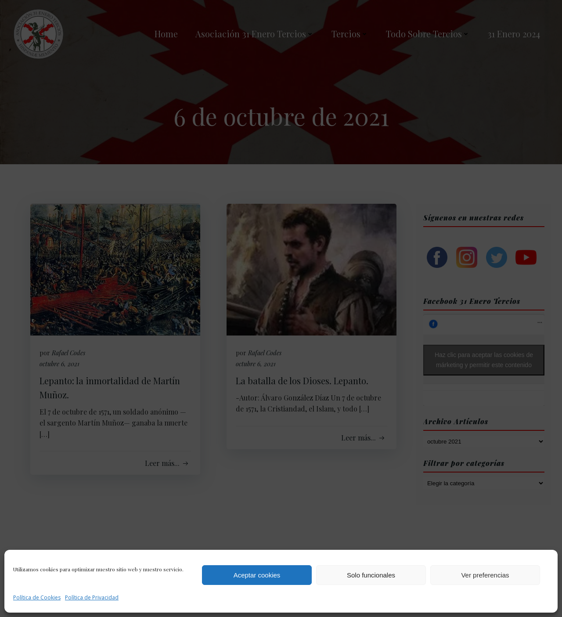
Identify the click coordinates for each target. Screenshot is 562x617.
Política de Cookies (37, 597)
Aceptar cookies (257, 575)
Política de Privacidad (92, 597)
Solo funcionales (371, 575)
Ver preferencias (485, 575)
